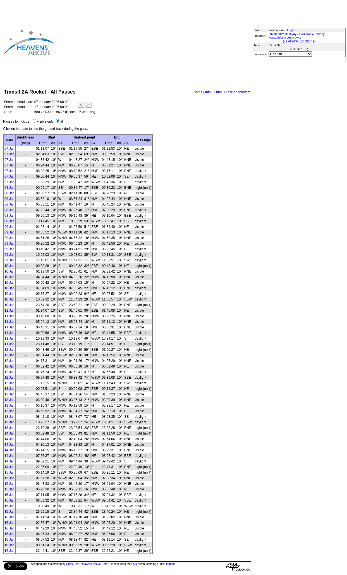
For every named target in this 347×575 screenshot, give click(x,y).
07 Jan (9, 149)
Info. (208, 92)
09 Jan (9, 227)
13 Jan (9, 389)
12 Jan (9, 350)
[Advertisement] (139, 42)
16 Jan (9, 517)
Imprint (170, 564)
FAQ (134, 564)
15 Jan (9, 472)
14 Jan (9, 433)
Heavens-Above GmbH (95, 564)
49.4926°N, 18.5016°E (299, 41)
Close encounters (237, 92)
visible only (45, 121)
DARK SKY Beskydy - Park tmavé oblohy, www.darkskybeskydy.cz (297, 35)
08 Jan (9, 188)
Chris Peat (72, 564)
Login (291, 30)
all (62, 121)
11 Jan (9, 310)
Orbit (218, 92)
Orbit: (8, 112)
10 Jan (9, 266)
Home (197, 92)
